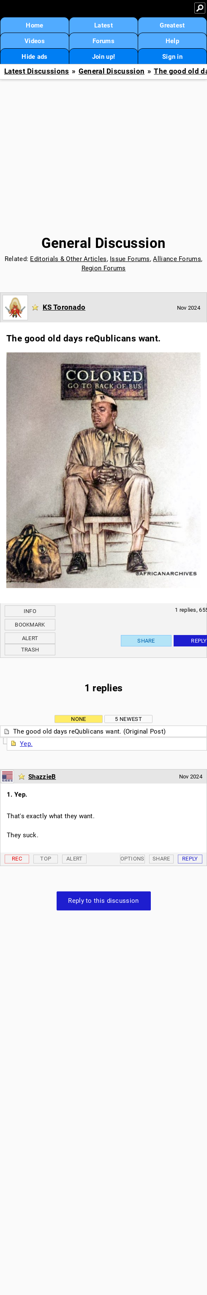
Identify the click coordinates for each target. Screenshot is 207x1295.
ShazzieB (42, 777)
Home (34, 25)
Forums (103, 41)
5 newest (128, 719)
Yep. (26, 744)
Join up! (103, 56)
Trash (30, 649)
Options (132, 858)
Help (172, 41)
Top (45, 858)
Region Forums (104, 268)
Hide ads (34, 56)
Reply (190, 858)
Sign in (172, 56)
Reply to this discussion (103, 901)
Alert (30, 638)
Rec (17, 858)
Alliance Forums (177, 259)
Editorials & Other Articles (68, 259)
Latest (103, 25)
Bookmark (30, 624)
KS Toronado (64, 307)
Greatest (172, 25)
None (78, 719)
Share (146, 641)
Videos (35, 41)
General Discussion (111, 71)
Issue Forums (130, 259)
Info (30, 611)
